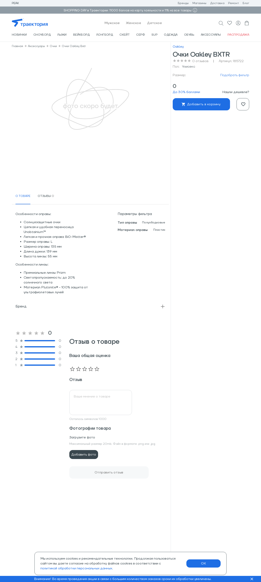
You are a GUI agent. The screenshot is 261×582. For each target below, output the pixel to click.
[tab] (22, 196)
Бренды (183, 3)
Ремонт (233, 3)
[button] (90, 306)
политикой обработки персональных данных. (76, 568)
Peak (15, 3)
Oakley (178, 47)
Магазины (199, 3)
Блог (246, 3)
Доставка (217, 3)
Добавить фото (83, 454)
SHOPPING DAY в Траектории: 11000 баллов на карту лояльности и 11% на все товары (127, 10)
